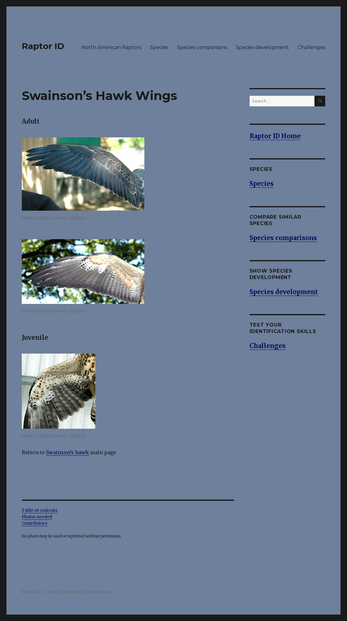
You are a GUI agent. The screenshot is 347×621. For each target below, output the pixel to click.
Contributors (35, 523)
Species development (262, 47)
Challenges (311, 47)
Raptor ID (43, 46)
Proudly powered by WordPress (78, 592)
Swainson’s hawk (67, 452)
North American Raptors (111, 47)
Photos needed (37, 516)
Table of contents (39, 510)
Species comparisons (202, 47)
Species (159, 47)
